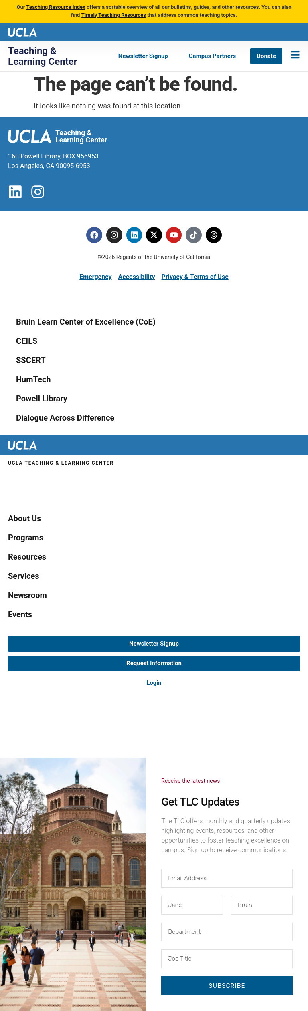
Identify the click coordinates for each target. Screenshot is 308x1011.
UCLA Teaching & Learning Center (61, 463)
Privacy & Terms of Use (194, 277)
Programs (25, 537)
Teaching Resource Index (55, 7)
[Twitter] (154, 235)
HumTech (33, 379)
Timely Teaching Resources (113, 15)
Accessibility (136, 277)
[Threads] (214, 235)
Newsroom (27, 595)
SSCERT (31, 360)
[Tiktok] (194, 235)
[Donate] (266, 56)
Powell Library (41, 398)
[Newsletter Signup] (143, 56)
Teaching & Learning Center (42, 56)
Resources (27, 557)
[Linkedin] (134, 235)
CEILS (26, 341)
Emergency (95, 277)
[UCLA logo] (22, 31)
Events (20, 614)
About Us (24, 518)
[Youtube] (174, 235)
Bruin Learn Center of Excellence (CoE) (86, 322)
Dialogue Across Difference (65, 418)
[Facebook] (94, 235)
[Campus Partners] (212, 56)
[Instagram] (114, 235)
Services (23, 576)
